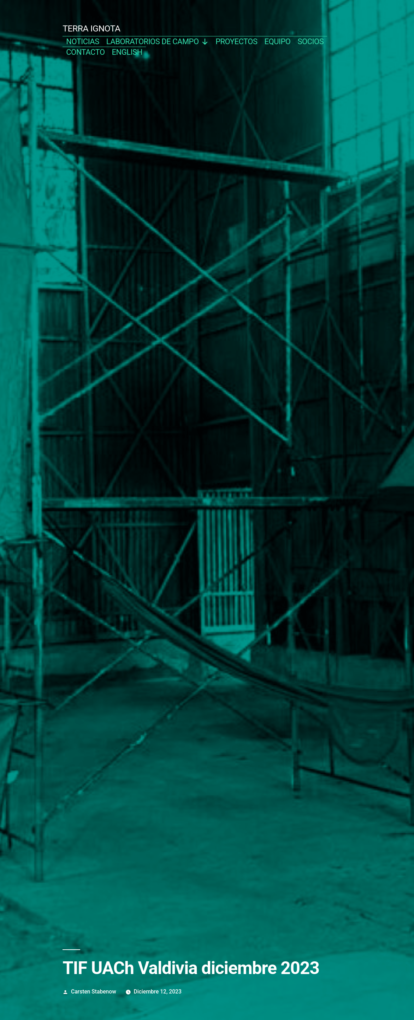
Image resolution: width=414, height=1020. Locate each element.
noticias (82, 41)
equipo (278, 41)
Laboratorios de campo (157, 41)
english (127, 52)
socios (310, 41)
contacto (85, 52)
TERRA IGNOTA (91, 28)
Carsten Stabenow (93, 991)
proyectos (236, 41)
